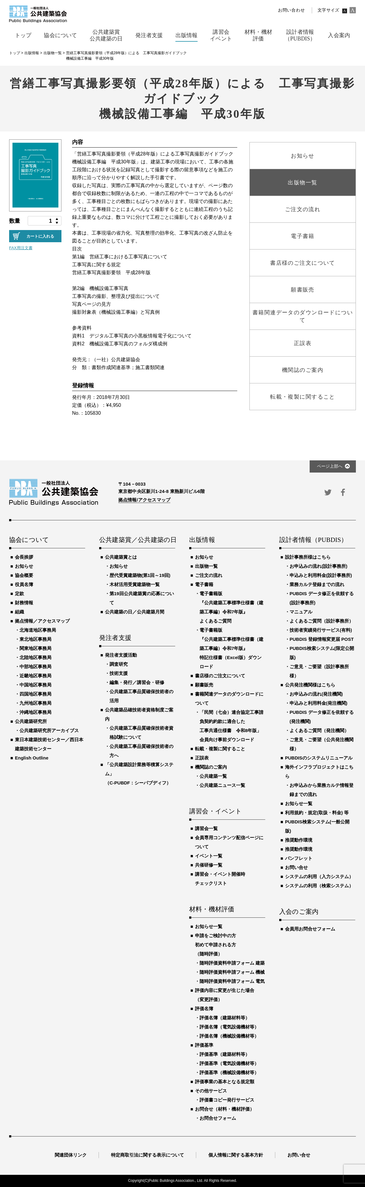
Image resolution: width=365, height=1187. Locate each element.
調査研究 (118, 664)
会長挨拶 (24, 557)
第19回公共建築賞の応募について (141, 598)
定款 (19, 593)
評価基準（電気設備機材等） (229, 1063)
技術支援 (118, 673)
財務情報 (24, 602)
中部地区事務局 (35, 666)
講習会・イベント (215, 811)
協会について (29, 540)
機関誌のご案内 (211, 767)
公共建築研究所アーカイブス (49, 730)
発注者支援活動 (121, 655)
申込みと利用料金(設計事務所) (321, 575)
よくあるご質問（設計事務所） (321, 620)
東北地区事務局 (35, 639)
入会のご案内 (298, 912)
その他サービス (211, 1090)
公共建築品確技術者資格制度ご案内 (139, 714)
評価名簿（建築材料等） (225, 1017)
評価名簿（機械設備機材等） (229, 1036)
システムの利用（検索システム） (319, 885)
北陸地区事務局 (35, 657)
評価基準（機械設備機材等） (229, 1072)
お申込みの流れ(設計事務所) (318, 566)
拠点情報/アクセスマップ (144, 499)
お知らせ (24, 566)
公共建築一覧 (213, 776)
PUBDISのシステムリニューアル (319, 757)
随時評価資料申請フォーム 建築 (232, 962)
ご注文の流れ (208, 575)
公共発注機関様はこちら (310, 684)
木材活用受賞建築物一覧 (134, 584)
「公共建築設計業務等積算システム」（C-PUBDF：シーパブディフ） (139, 773)
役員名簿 (24, 584)
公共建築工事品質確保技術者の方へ (141, 751)
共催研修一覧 (208, 865)
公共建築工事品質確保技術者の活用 (141, 696)
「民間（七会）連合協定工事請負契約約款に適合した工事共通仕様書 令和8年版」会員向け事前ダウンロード (231, 726)
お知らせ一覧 (208, 926)
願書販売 (204, 684)
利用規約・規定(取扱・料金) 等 (317, 812)
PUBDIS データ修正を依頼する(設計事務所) (322, 598)
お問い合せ (296, 867)
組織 (19, 611)
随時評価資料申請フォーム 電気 (232, 981)
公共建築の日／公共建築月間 (134, 611)
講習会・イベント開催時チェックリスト (220, 878)
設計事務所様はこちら (308, 557)
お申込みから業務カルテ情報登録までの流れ (321, 790)
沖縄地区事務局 (35, 712)
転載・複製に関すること (220, 748)
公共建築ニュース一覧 (222, 785)
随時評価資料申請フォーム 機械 (232, 972)
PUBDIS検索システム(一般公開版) (317, 826)
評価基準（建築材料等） (225, 1054)
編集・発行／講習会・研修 (136, 682)
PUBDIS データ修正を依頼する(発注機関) (322, 717)
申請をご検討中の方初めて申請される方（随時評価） (215, 944)
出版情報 (202, 540)
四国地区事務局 (35, 693)
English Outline (31, 757)
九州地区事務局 (35, 703)
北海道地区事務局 (37, 630)
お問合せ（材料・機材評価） (224, 1109)
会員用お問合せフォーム (310, 928)
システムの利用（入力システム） (319, 876)
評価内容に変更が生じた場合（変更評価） (224, 995)
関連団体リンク (71, 1155)
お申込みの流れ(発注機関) (316, 693)
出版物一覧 (206, 566)
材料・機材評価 (211, 909)
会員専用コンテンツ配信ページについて (229, 842)
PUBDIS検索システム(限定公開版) (322, 653)
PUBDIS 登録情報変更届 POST (322, 639)
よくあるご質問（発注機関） (319, 730)
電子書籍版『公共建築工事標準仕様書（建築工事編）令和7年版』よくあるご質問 (231, 607)
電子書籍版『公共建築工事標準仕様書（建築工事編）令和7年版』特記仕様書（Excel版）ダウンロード (231, 648)
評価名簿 (204, 1008)
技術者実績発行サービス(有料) (321, 630)
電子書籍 (204, 584)
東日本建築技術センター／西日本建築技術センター (49, 744)
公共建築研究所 (31, 721)
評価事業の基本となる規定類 (224, 1081)
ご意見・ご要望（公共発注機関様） (321, 744)
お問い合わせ (291, 10)
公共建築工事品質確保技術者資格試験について (141, 732)
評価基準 (204, 1045)
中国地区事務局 (35, 684)
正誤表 (202, 757)
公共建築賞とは (121, 557)
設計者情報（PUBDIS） (313, 540)
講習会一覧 (206, 828)
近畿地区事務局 (35, 675)
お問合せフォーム (218, 1118)
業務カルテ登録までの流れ (317, 584)
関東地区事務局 (35, 648)
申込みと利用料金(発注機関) (318, 703)
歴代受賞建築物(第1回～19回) (139, 575)
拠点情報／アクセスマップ (42, 620)
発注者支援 (115, 638)
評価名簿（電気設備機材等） (229, 1026)
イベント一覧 (208, 855)
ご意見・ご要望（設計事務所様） (319, 671)
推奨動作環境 (298, 840)
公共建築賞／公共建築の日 (137, 540)
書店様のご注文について (220, 675)
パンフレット (298, 858)
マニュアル (301, 611)
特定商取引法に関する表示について (147, 1155)
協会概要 (24, 575)
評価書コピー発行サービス (227, 1099)
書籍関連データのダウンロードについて (229, 698)
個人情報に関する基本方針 (235, 1155)
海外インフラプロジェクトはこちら (319, 771)
